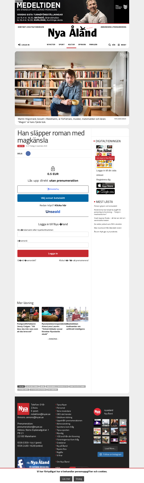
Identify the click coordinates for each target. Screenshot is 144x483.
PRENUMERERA (119, 27)
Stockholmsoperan (38, 390)
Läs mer (66, 479)
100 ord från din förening (68, 436)
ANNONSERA (106, 27)
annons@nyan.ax (35, 417)
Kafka (42, 386)
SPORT (62, 44)
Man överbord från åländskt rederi (107, 227)
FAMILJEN (93, 44)
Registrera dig (103, 179)
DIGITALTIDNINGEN (35, 27)
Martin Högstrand (77, 386)
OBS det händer (64, 414)
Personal (61, 407)
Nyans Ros (62, 449)
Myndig (60, 433)
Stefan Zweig (23, 390)
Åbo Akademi (52, 390)
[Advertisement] (52, 362)
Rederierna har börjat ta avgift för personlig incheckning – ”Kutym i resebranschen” (107, 212)
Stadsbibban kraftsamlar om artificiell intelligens (75, 326)
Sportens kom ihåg (65, 426)
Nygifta (60, 452)
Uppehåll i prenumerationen (69, 420)
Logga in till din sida (106, 170)
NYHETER (51, 44)
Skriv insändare (64, 411)
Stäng (79, 479)
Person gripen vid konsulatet (105, 206)
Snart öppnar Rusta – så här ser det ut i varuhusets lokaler (109, 219)
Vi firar (59, 455)
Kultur (20, 146)
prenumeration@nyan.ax (29, 427)
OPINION (82, 44)
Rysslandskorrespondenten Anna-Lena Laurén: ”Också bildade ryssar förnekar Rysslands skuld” (55, 329)
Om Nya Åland (63, 461)
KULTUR (71, 44)
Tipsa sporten (63, 430)
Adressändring (63, 423)
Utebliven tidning (64, 417)
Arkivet (99, 175)
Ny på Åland (62, 445)
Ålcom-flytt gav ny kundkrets (105, 231)
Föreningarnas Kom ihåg (68, 439)
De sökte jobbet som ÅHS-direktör (108, 224)
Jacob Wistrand (32, 386)
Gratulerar (61, 442)
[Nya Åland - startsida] (72, 39)
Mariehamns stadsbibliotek (57, 386)
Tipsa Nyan (62, 404)
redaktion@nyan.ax (40, 414)
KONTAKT (22, 27)
